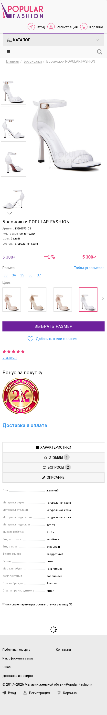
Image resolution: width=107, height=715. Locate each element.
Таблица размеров (89, 268)
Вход (41, 27)
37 (39, 275)
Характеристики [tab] (53, 447)
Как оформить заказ (17, 658)
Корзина (96, 27)
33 (6, 275)
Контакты (63, 649)
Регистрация (67, 27)
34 (14, 275)
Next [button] (10, 213)
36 (30, 275)
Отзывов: (9, 357)
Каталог (53, 40)
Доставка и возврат (17, 676)
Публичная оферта (16, 649)
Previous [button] (10, 66)
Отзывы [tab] (57, 457)
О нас (6, 667)
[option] (13, 87)
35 (22, 275)
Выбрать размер (53, 326)
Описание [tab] (53, 477)
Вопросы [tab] (57, 467)
